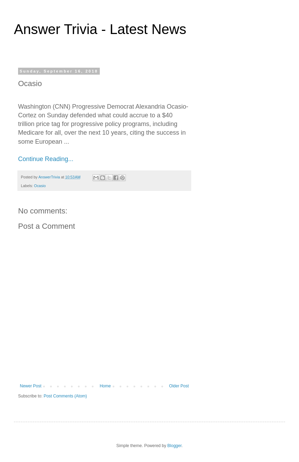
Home (105, 386)
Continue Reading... (45, 159)
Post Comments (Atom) (65, 396)
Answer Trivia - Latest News (100, 29)
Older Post (179, 386)
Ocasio (40, 186)
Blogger (174, 445)
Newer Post (30, 386)
